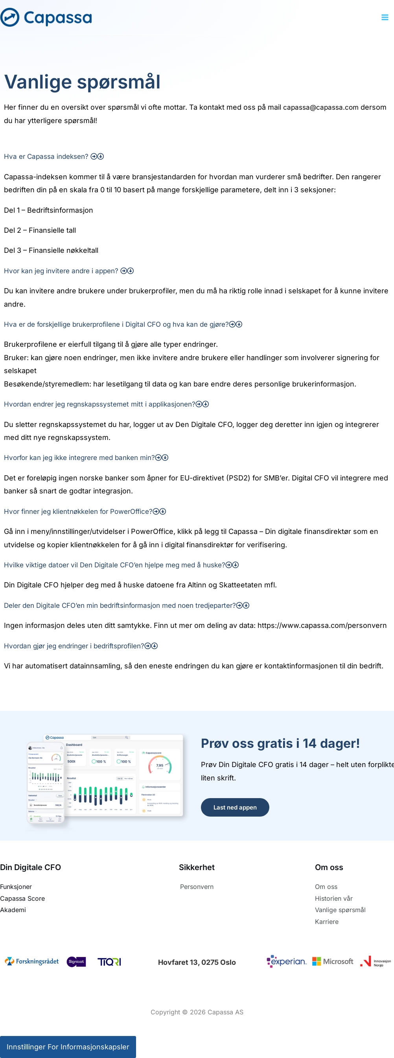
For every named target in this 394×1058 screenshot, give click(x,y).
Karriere (327, 922)
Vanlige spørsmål (340, 910)
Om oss (326, 887)
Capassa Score (22, 898)
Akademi (13, 910)
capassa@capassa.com (322, 107)
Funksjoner (16, 887)
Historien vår (334, 898)
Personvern (197, 887)
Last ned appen (235, 807)
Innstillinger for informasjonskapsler (68, 1047)
